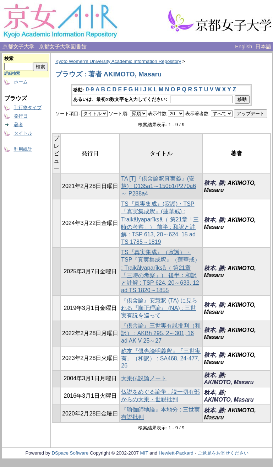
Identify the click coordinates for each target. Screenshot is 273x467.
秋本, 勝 (214, 183)
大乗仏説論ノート (143, 378)
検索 (8, 58)
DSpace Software (69, 453)
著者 (18, 124)
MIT (144, 453)
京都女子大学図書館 (63, 46)
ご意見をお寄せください (223, 453)
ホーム (21, 82)
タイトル (23, 133)
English (243, 46)
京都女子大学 (19, 46)
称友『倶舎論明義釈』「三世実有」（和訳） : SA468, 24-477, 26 (161, 358)
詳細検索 (12, 73)
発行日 (21, 116)
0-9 (90, 89)
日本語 (263, 46)
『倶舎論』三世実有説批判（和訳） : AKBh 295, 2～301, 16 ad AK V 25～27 (161, 333)
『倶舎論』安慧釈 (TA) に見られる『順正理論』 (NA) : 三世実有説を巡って (159, 307)
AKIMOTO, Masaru (228, 382)
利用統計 (23, 149)
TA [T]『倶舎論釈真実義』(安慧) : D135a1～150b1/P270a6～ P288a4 (158, 186)
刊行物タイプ (28, 107)
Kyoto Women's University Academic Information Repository (118, 61)
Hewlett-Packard (176, 453)
